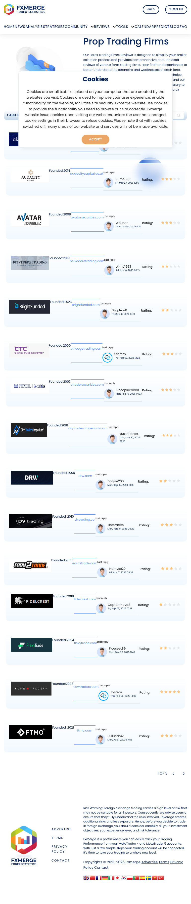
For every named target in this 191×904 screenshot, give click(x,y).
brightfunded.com (86, 305)
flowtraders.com (85, 687)
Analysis (34, 26)
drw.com (85, 476)
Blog (175, 26)
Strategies (54, 26)
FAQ (183, 26)
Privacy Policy (59, 849)
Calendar (144, 26)
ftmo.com (84, 731)
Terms (57, 838)
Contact (60, 861)
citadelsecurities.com (87, 385)
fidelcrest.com (85, 599)
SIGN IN (176, 9)
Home (9, 26)
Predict (161, 26)
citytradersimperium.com (88, 428)
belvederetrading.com (87, 261)
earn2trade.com (84, 563)
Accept (95, 139)
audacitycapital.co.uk (86, 174)
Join (151, 9)
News (20, 26)
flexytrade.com (85, 643)
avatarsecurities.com (87, 217)
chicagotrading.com (86, 349)
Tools (122, 26)
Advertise (61, 829)
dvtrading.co (85, 520)
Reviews (102, 26)
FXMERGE (25, 9)
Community (76, 26)
